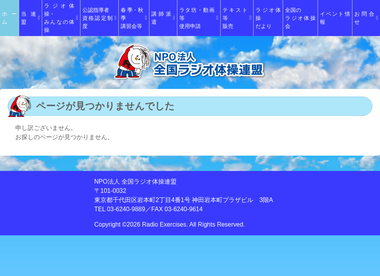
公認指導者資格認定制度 (99, 18)
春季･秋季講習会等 (134, 18)
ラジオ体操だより (268, 18)
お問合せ (366, 18)
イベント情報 (335, 18)
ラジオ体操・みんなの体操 (61, 18)
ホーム (9, 18)
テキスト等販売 (237, 18)
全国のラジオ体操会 (300, 18)
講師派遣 (163, 18)
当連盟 (30, 18)
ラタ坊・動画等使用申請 (198, 18)
